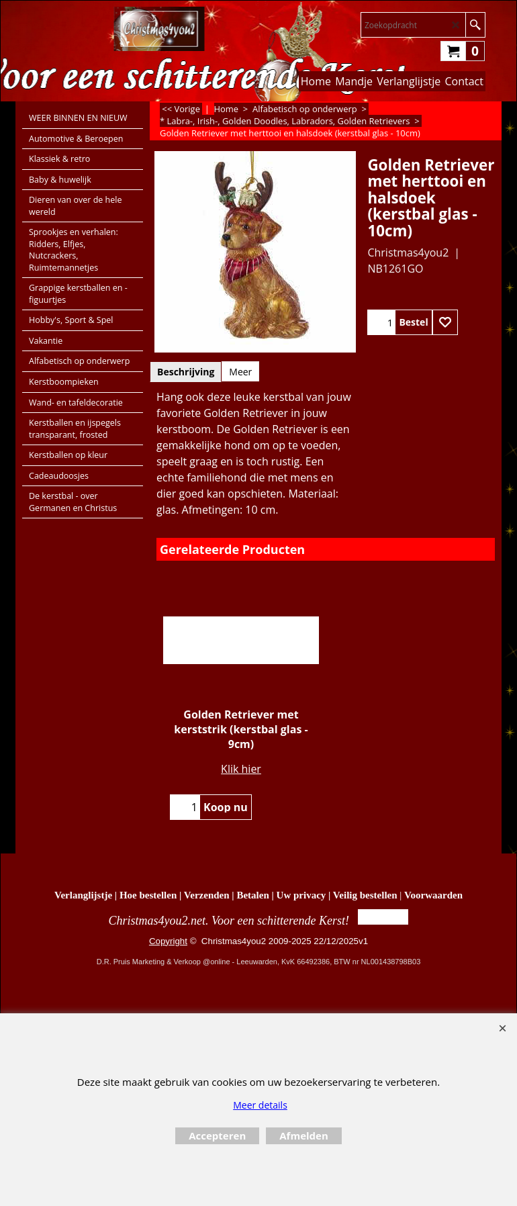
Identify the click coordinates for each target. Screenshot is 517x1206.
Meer (240, 371)
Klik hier (241, 768)
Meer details (260, 1105)
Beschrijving (185, 371)
